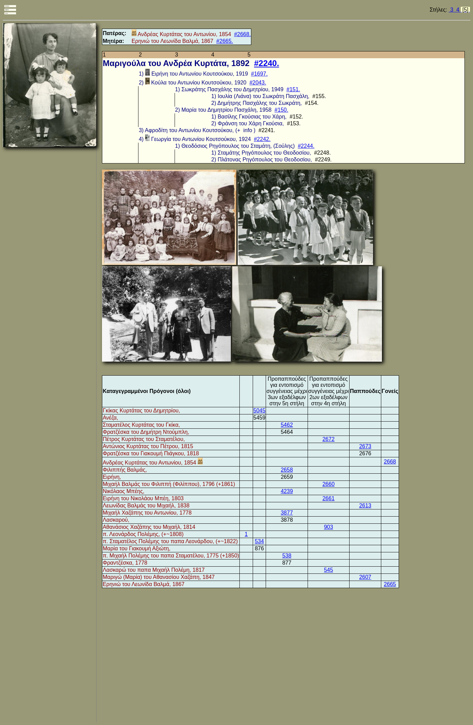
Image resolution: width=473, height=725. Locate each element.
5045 (259, 410)
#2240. (266, 63)
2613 (365, 505)
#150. (281, 110)
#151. (293, 89)
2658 (287, 470)
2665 (390, 584)
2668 (390, 461)
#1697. (259, 74)
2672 (328, 439)
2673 (365, 446)
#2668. (242, 34)
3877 (287, 513)
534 (259, 541)
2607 (365, 577)
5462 (287, 425)
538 (287, 555)
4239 (287, 491)
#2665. (224, 41)
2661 (328, 498)
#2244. (306, 146)
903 (328, 527)
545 (328, 570)
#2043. (257, 82)
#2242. (262, 139)
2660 (328, 484)
